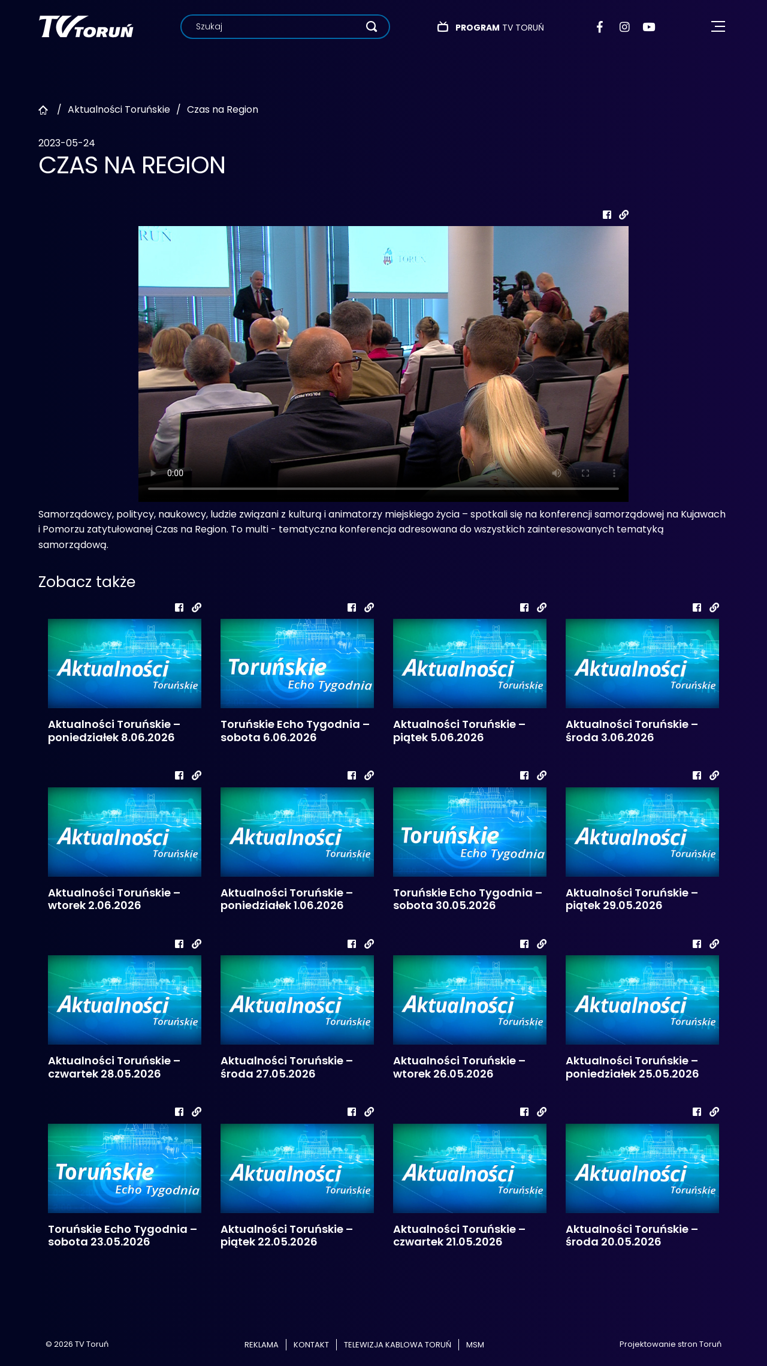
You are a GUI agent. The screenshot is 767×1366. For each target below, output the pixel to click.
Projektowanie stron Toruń (670, 1344)
